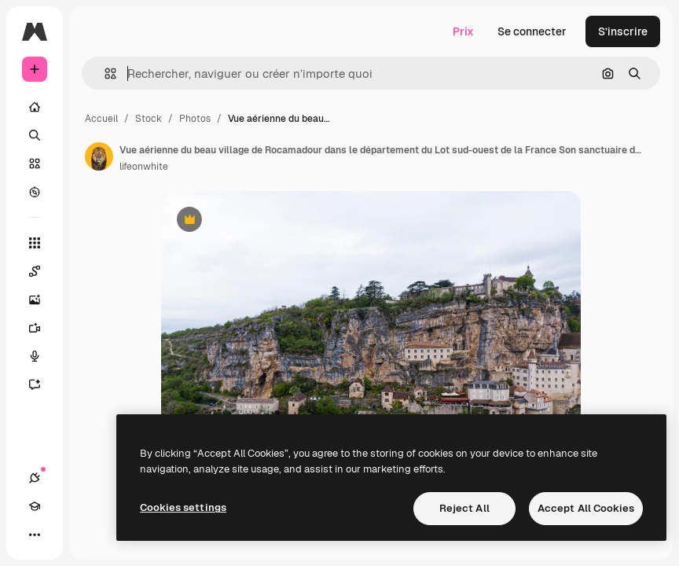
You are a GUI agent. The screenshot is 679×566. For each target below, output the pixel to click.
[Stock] (34, 163)
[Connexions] (34, 478)
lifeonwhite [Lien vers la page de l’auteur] (143, 166)
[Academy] (34, 506)
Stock (148, 118)
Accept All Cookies (586, 508)
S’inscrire (623, 31)
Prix (463, 31)
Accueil (101, 118)
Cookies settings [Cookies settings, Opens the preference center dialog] (183, 507)
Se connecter (532, 31)
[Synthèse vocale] (42, 356)
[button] (104, 73)
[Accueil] (34, 106)
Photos (195, 118)
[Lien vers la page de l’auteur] (99, 156)
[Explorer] (34, 191)
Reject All (464, 508)
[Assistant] (42, 384)
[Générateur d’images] (42, 299)
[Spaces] (42, 271)
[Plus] (34, 534)
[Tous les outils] (34, 242)
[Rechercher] (34, 135)
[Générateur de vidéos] (42, 327)
